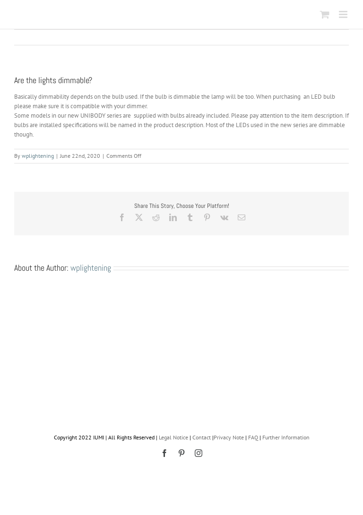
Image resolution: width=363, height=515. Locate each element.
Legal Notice (173, 437)
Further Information (286, 437)
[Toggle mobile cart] (324, 14)
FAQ (253, 437)
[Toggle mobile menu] (344, 14)
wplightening (38, 155)
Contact (201, 437)
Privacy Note (229, 437)
